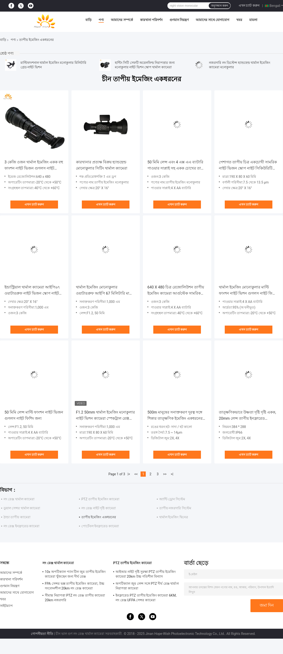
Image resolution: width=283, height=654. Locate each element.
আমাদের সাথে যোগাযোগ (212, 20)
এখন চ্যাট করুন (249, 5)
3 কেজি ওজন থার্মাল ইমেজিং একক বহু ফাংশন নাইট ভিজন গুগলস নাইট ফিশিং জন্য (33, 165)
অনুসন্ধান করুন (219, 5)
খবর (239, 20)
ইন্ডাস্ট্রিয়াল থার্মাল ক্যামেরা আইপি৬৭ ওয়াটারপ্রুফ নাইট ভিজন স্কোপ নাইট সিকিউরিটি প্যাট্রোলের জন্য (32, 290)
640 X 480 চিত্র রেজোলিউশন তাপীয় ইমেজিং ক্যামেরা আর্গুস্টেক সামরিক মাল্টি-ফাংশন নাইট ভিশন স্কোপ (175, 290)
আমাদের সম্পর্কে (122, 20)
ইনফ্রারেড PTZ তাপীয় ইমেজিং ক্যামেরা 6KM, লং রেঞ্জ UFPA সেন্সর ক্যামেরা (146, 597)
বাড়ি (88, 20)
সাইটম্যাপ (6, 606)
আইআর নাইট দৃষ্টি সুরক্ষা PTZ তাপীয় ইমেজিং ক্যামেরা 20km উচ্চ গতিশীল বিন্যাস (146, 574)
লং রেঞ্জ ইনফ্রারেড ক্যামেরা (21, 526)
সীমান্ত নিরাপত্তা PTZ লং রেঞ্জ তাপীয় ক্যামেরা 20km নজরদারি (75, 597)
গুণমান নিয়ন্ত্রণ (179, 20)
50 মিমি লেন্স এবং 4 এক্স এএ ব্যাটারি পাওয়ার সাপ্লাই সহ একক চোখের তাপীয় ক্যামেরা (177, 165)
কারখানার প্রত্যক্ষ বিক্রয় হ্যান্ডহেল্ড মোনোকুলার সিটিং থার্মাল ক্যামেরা (101, 165)
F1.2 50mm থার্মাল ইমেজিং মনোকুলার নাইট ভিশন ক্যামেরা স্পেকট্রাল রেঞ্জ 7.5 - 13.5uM (105, 416)
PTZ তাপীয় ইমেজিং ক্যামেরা (100, 499)
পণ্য (101, 20)
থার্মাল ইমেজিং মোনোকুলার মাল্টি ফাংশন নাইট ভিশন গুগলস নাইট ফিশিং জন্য (248, 290)
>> (164, 474)
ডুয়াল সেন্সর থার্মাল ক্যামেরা (22, 508)
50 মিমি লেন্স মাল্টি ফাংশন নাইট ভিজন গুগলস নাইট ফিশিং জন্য (33, 415)
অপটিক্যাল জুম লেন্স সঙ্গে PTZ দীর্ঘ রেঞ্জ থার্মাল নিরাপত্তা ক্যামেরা (147, 586)
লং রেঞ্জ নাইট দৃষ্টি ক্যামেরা (98, 508)
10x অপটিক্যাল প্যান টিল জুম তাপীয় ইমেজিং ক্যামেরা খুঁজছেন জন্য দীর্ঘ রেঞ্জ (75, 574)
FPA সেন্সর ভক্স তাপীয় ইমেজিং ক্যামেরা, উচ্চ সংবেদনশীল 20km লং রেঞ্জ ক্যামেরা (74, 586)
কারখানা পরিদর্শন (151, 20)
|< (129, 474)
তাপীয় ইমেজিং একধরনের (98, 517)
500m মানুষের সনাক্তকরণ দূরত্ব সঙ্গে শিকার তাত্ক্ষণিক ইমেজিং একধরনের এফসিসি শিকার (175, 416)
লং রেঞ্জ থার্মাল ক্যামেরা (19, 499)
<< (136, 474)
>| (172, 474)
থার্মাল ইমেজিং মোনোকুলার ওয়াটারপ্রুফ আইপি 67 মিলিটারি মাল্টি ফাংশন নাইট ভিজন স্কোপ (104, 290)
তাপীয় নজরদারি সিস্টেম (175, 508)
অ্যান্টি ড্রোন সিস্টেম (172, 499)
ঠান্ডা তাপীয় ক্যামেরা (17, 517)
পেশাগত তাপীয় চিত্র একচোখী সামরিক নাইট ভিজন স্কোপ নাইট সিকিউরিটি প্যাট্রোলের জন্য (248, 165)
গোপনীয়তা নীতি (42, 634)
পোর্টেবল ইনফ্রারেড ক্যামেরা (100, 526)
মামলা (253, 20)
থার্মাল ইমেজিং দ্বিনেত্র (173, 517)
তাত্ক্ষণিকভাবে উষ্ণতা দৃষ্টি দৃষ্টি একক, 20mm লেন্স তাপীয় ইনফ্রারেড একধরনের (247, 416)
